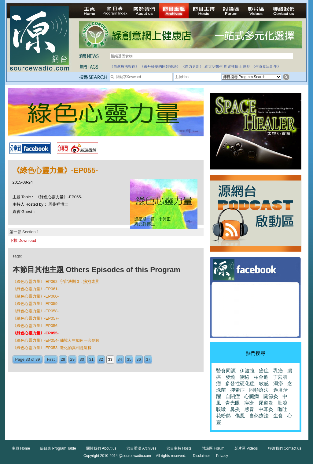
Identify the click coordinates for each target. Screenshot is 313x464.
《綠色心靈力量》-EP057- (36, 318)
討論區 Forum (213, 448)
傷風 (240, 415)
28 (63, 359)
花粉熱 (223, 415)
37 (148, 359)
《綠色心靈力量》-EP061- (36, 289)
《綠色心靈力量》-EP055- (36, 333)
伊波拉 (247, 370)
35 (129, 359)
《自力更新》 (192, 66)
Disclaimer (201, 456)
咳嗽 (221, 409)
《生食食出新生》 (266, 66)
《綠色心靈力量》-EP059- (36, 303)
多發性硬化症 (240, 383)
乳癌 (278, 370)
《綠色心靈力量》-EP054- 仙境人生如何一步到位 (56, 340)
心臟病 (251, 396)
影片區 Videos (246, 448)
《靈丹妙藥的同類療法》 (160, 66)
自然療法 (259, 415)
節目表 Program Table (58, 448)
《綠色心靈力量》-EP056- (36, 325)
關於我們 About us (101, 448)
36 (139, 359)
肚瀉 (282, 402)
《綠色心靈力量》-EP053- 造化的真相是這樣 (52, 347)
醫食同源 (226, 370)
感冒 (249, 409)
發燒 (230, 377)
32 (101, 359)
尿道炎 (266, 402)
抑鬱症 (237, 390)
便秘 (244, 377)
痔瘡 (249, 402)
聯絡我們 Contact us (284, 448)
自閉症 (232, 396)
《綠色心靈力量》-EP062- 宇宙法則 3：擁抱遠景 (56, 281)
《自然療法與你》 (124, 66)
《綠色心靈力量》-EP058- (36, 311)
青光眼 (232, 402)
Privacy (222, 456)
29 (72, 359)
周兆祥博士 (233, 66)
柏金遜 (261, 377)
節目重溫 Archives (141, 448)
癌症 (246, 66)
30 (82, 359)
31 (91, 359)
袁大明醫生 (213, 66)
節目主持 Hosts (179, 448)
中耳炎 (266, 409)
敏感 (264, 383)
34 (120, 359)
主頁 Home (21, 448)
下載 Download (22, 240)
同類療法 (259, 390)
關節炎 (270, 396)
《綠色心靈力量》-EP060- (36, 296)
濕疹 (278, 383)
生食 (278, 415)
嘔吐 (282, 409)
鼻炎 (235, 409)
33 (110, 359)
